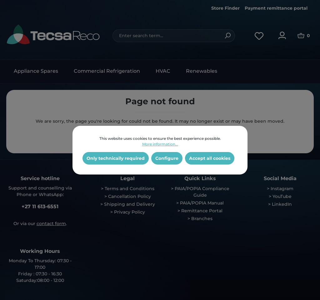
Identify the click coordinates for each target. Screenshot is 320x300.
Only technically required (116, 158)
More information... (160, 144)
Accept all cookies (209, 158)
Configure (166, 158)
